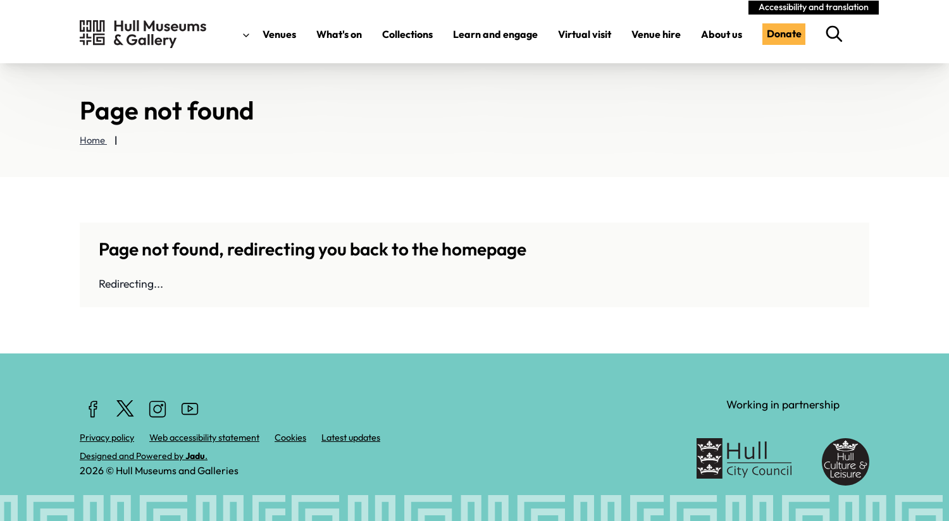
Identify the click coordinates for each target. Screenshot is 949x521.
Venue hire (656, 34)
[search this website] (837, 33)
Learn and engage (495, 34)
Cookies (290, 437)
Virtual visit (584, 34)
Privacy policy (107, 437)
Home (93, 140)
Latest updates (350, 437)
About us (721, 34)
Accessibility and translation (814, 7)
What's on (339, 34)
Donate (784, 33)
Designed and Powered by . (144, 456)
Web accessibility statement (204, 437)
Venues (266, 34)
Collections (407, 34)
